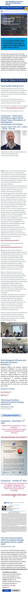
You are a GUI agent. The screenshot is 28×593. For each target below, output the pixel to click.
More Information (5, 392)
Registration (4, 395)
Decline (16, 590)
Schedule (14, 29)
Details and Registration (10, 415)
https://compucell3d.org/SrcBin (9, 240)
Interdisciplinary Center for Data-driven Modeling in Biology (14, 3)
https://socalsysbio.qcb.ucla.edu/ (15, 108)
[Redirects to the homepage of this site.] (2, 11)
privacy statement (8, 586)
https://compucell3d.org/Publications (11, 247)
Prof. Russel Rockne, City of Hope (13, 437)
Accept (7, 590)
